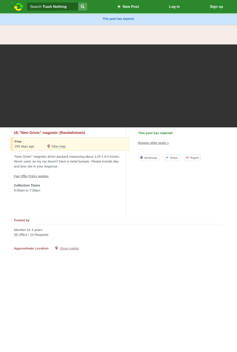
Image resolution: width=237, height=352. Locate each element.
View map (56, 146)
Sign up (216, 7)
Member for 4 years (118, 232)
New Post (128, 7)
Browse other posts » (153, 143)
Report (192, 157)
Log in (174, 7)
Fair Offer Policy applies (31, 176)
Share (172, 157)
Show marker (69, 248)
